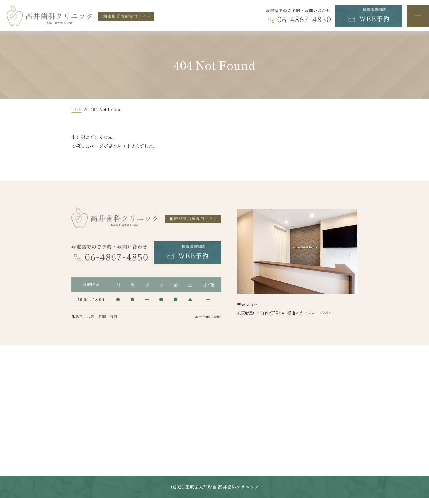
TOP (76, 109)
